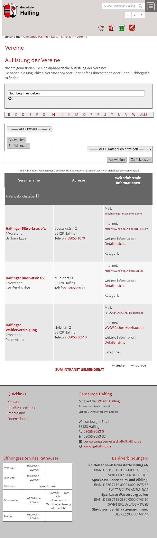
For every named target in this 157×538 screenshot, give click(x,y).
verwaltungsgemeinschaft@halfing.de (112, 441)
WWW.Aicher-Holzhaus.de (124, 327)
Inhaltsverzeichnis (21, 407)
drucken (121, 365)
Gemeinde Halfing (95, 394)
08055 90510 (77, 337)
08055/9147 (76, 288)
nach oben (141, 365)
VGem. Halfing (109, 401)
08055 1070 (76, 238)
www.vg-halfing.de (97, 446)
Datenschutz (17, 419)
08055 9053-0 (94, 431)
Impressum (16, 413)
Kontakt (14, 401)
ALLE (143, 114)
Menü (151, 6)
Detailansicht (115, 243)
